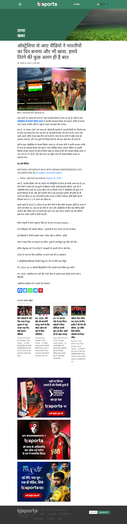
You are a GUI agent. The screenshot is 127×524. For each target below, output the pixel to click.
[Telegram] (35, 290)
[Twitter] (25, 290)
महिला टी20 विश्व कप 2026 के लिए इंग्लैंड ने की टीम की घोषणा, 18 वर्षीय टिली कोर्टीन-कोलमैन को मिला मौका (78, 324)
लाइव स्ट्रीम (52, 514)
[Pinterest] (40, 290)
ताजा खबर (50, 519)
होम (34, 514)
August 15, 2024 (53, 178)
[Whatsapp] (30, 290)
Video (42, 514)
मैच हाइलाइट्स (38, 519)
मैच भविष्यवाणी (65, 514)
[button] (20, 4)
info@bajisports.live (56, 510)
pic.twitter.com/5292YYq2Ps (49, 173)
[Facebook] (20, 290)
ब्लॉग (60, 519)
